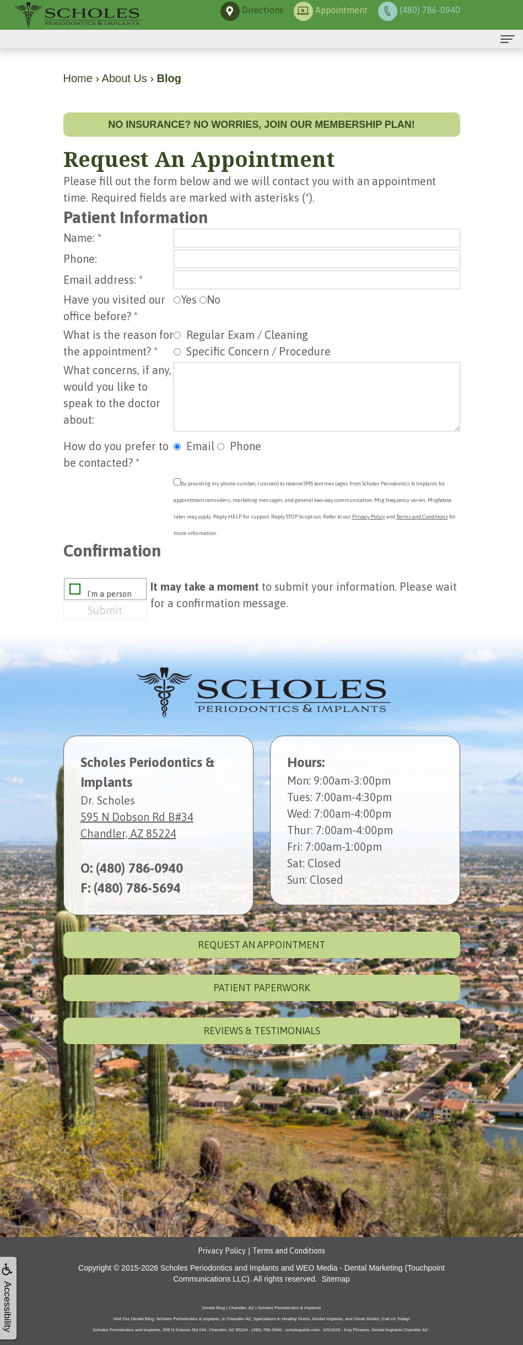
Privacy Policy (368, 517)
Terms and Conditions (422, 517)
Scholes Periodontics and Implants (219, 1267)
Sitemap (335, 1278)
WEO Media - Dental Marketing (349, 1267)
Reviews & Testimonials (261, 1030)
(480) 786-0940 (139, 868)
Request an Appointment (261, 944)
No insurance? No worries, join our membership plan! (261, 124)
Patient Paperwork (261, 987)
